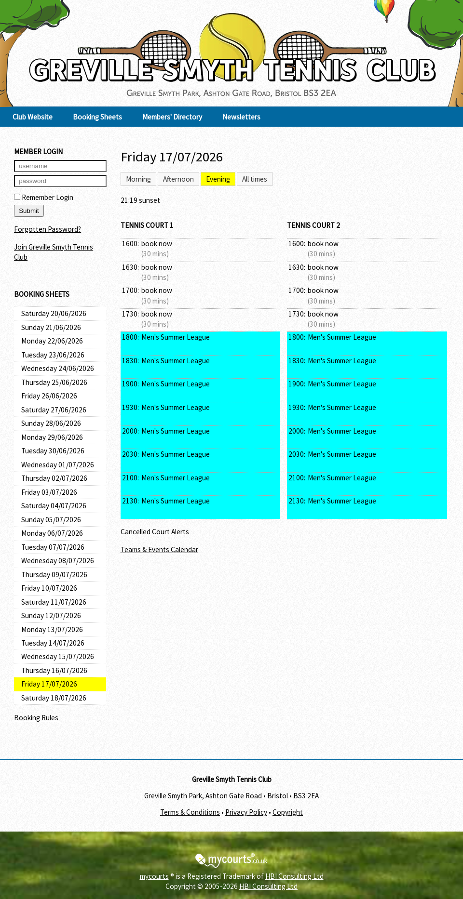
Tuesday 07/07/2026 (52, 547)
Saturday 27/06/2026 (53, 409)
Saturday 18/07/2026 (53, 697)
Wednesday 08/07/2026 (57, 560)
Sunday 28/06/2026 (51, 423)
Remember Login (43, 197)
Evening (218, 179)
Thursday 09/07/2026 (54, 574)
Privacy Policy (246, 812)
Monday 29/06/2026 (52, 437)
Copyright (287, 812)
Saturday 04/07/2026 (53, 505)
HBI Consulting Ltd (294, 876)
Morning (138, 179)
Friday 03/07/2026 (49, 492)
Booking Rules (36, 717)
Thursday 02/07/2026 (54, 478)
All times (254, 179)
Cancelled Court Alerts (155, 531)
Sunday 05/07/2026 (51, 519)
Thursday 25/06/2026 (54, 382)
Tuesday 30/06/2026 (52, 450)
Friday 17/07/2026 (49, 683)
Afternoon (178, 179)
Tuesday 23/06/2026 (52, 354)
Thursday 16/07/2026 (54, 670)
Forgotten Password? (47, 229)
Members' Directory (172, 116)
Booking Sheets (97, 116)
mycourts (154, 876)
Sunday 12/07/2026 (51, 615)
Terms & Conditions (190, 812)
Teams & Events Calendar (159, 549)
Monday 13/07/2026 (52, 629)
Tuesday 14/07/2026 (52, 643)
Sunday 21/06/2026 (51, 327)
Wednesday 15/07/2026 (57, 656)
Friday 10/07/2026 (49, 588)
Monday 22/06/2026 (52, 340)
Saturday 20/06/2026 (53, 313)
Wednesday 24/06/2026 (57, 368)
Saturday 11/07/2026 (53, 602)
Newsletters (241, 116)
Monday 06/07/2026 (52, 533)
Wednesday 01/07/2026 (57, 464)
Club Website (33, 116)
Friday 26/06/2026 (49, 395)
